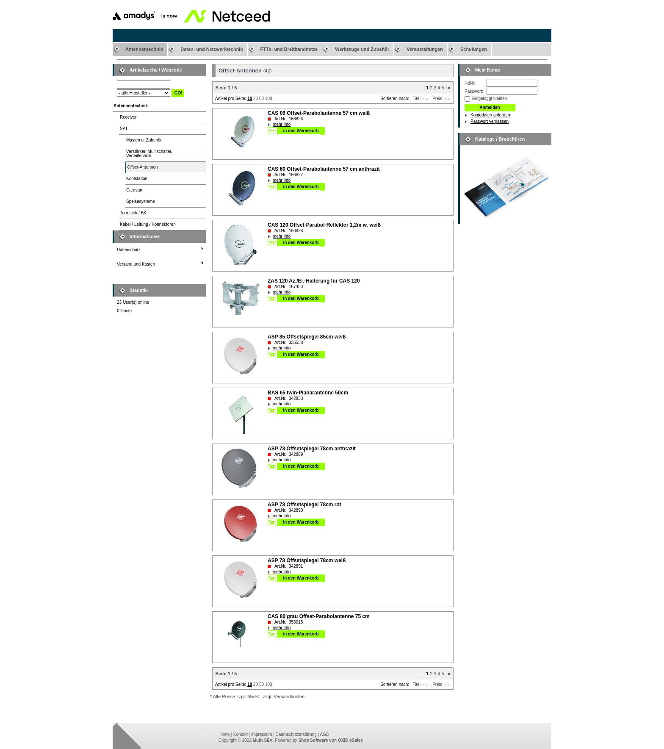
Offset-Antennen (142, 167)
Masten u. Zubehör (144, 140)
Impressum (261, 734)
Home (224, 734)
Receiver (128, 117)
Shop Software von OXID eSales (331, 740)
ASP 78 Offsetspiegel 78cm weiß (307, 560)
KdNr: (470, 83)
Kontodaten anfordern (491, 115)
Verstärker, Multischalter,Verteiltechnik (149, 153)
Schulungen (473, 49)
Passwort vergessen (489, 121)
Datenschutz (129, 249)
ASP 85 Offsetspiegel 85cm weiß (307, 337)
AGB (324, 734)
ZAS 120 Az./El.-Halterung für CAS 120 (314, 281)
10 (249, 98)
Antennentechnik (144, 49)
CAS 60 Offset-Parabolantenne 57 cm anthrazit (324, 169)
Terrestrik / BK (133, 213)
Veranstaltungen (425, 49)
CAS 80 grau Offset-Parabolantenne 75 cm (319, 616)
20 (255, 98)
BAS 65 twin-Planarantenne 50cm (308, 393)
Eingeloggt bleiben (489, 98)
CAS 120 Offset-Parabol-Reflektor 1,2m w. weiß (324, 225)
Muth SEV (263, 740)
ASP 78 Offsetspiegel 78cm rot (304, 505)
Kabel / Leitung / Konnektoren (148, 224)
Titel (416, 98)
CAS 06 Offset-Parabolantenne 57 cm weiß (319, 113)
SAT (124, 128)
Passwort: (474, 91)
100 (268, 98)
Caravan (134, 190)
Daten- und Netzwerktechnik (211, 49)
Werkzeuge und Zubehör (362, 49)
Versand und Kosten (136, 264)
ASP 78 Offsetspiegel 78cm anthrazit (312, 449)
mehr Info (281, 124)
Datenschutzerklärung (296, 734)
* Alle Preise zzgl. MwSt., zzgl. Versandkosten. (258, 696)
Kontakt (240, 734)
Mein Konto (488, 69)
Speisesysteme (140, 201)
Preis (437, 98)
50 (261, 98)
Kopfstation (136, 178)
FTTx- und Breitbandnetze (289, 49)
